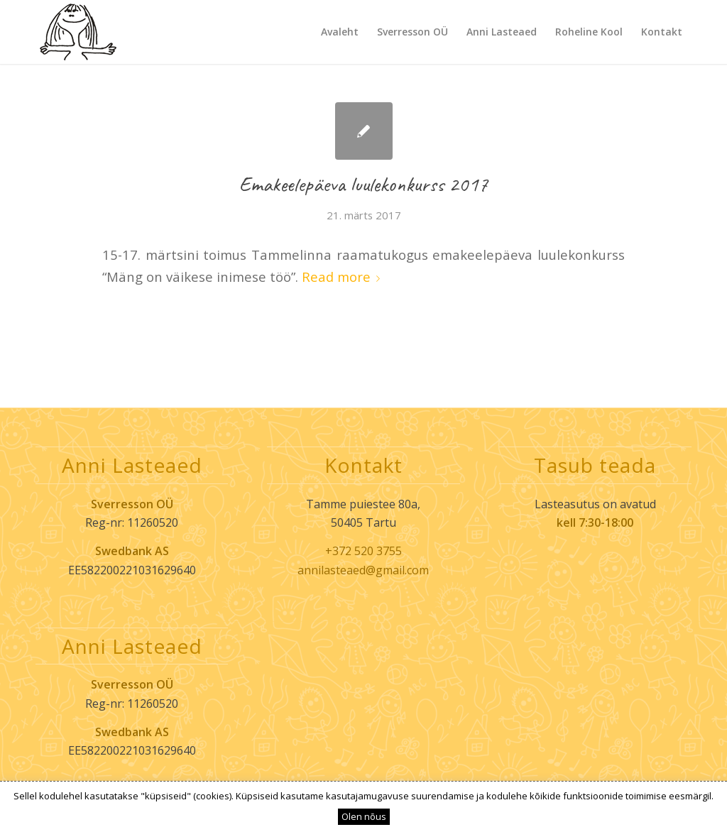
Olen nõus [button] (363, 816)
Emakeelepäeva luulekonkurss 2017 (363, 183)
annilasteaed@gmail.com (363, 570)
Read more (344, 276)
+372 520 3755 (363, 551)
